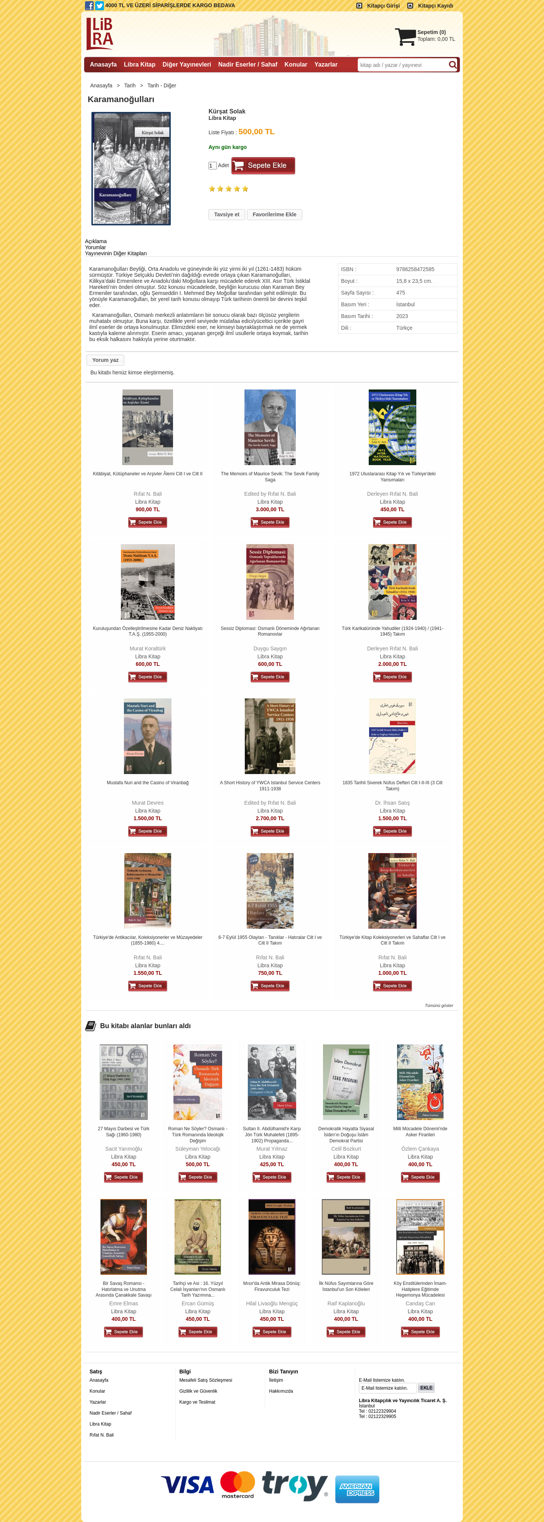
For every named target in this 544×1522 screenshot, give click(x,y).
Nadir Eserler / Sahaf (110, 1413)
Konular (97, 1391)
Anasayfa (102, 85)
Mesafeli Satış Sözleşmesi (205, 1380)
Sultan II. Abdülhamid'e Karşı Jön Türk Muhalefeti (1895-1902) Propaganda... (272, 1134)
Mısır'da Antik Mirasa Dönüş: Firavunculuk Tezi (272, 1286)
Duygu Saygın (270, 648)
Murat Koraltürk (148, 648)
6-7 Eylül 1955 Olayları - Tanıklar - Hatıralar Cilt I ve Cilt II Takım (270, 940)
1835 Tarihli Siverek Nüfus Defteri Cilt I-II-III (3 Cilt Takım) (393, 785)
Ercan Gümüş (198, 1303)
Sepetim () (431, 32)
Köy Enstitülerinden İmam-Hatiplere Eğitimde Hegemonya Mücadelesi (420, 1289)
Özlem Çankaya (420, 1149)
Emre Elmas (123, 1303)
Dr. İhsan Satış (392, 803)
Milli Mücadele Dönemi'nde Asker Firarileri (420, 1131)
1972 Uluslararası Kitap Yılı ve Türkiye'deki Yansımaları (392, 477)
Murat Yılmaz (272, 1149)
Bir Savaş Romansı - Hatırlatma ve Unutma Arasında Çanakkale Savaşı (123, 1289)
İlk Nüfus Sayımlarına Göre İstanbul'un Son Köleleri (346, 1286)
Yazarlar (98, 1402)
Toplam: (436, 39)
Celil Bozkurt (346, 1149)
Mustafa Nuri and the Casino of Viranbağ (148, 782)
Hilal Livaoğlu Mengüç (272, 1303)
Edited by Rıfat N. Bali (270, 494)
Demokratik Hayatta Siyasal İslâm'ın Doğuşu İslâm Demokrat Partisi (346, 1134)
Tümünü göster (439, 1005)
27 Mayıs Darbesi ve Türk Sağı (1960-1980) (124, 1131)
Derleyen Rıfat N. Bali (392, 494)
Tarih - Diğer (162, 85)
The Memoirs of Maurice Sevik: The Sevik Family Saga (270, 477)
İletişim (276, 1380)
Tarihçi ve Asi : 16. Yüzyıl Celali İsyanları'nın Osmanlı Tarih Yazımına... (198, 1289)
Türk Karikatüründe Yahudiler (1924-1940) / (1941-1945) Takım (392, 631)
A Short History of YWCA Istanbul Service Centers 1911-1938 (270, 785)
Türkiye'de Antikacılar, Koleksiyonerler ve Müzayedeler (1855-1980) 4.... (147, 940)
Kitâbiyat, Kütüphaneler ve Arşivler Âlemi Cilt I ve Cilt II (147, 473)
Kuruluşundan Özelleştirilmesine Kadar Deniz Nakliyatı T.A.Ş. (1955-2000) (147, 631)
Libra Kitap (148, 502)
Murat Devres (148, 803)
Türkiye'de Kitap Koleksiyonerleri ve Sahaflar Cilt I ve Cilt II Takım (392, 940)
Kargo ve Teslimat (197, 1402)
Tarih (130, 85)
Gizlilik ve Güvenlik (198, 1391)
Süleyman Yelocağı (197, 1149)
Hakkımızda (281, 1391)
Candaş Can (420, 1303)
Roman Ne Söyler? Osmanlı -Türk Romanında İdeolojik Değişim (197, 1134)
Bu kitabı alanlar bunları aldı (145, 1026)
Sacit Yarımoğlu (123, 1149)
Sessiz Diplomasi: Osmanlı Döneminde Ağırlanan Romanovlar (270, 631)
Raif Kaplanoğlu (346, 1303)
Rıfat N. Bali (148, 494)
